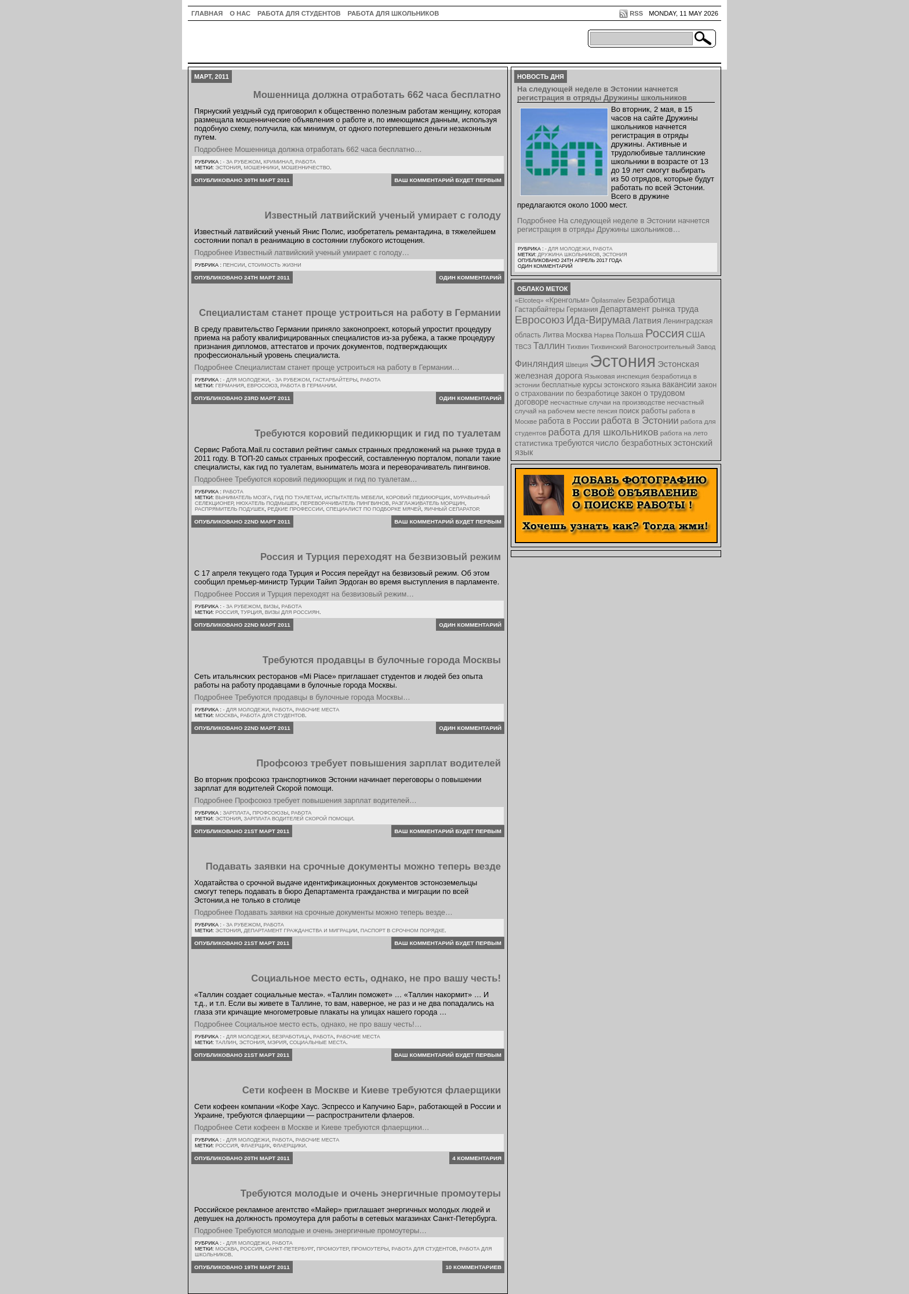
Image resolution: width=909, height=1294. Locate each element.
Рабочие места (318, 710)
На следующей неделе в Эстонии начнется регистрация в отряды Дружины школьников (602, 93)
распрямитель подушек (229, 509)
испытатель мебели (354, 497)
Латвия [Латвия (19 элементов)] (646, 320)
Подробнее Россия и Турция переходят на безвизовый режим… (304, 594)
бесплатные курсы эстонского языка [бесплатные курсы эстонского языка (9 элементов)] (600, 385)
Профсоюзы (270, 813)
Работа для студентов (298, 13)
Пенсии (234, 265)
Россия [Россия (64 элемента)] (664, 333)
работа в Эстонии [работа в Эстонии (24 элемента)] (640, 420)
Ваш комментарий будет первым (447, 180)
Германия (230, 385)
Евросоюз (262, 385)
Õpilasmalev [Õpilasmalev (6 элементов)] (608, 300)
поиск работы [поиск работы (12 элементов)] (643, 410)
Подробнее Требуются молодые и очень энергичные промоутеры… (310, 1230)
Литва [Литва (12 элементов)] (553, 334)
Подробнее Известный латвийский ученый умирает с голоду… (301, 252)
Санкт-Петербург (290, 1249)
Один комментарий (470, 277)
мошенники (261, 167)
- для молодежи (246, 380)
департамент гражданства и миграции (301, 930)
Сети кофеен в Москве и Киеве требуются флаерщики (371, 1090)
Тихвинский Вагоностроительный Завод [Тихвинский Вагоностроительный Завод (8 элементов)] (653, 346)
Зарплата (236, 813)
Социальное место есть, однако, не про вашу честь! (376, 978)
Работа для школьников (393, 13)
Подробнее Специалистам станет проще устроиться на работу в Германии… (327, 367)
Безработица (291, 1036)
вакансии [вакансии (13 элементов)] (679, 384)
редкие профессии (295, 509)
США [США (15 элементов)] (695, 334)
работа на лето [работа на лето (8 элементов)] (684, 433)
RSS (636, 13)
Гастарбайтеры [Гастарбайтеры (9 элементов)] (540, 310)
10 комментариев (473, 1267)
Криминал (278, 162)
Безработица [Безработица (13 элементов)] (651, 300)
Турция (251, 612)
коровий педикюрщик (418, 497)
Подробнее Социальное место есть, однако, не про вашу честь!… (308, 1024)
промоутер (332, 1249)
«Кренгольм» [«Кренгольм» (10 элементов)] (568, 300)
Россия (227, 612)
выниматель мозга (243, 497)
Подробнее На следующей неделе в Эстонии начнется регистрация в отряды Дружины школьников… (613, 225)
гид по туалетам (298, 497)
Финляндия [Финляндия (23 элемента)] (539, 363)
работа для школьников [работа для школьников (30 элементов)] (603, 432)
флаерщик (255, 1145)
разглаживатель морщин (428, 503)
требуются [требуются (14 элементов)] (574, 443)
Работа (306, 162)
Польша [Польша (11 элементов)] (629, 334)
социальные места (317, 1042)
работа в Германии (308, 385)
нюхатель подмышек (266, 503)
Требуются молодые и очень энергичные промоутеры (371, 1193)
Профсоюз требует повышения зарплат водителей (378, 763)
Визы (271, 606)
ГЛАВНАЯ (207, 13)
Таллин (226, 1042)
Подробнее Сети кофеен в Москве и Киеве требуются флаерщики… (312, 1127)
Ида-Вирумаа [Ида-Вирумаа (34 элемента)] (598, 320)
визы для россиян (292, 612)
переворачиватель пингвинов (344, 503)
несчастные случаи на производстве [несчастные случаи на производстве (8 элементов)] (607, 402)
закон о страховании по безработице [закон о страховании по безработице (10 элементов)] (616, 389)
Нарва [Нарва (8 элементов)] (603, 335)
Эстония (228, 167)
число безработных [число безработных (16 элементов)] (633, 443)
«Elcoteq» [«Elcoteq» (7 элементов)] (529, 300)
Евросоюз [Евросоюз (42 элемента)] (540, 320)
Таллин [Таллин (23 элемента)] (549, 345)
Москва (227, 715)
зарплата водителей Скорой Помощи (299, 819)
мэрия (277, 1042)
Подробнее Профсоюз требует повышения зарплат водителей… (305, 800)
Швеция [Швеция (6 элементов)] (576, 364)
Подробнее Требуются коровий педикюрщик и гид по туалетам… (305, 479)
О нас (240, 13)
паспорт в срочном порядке (403, 930)
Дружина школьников (568, 254)
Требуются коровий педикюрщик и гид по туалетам (377, 433)
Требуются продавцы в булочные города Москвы (382, 660)
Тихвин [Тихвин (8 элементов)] (578, 346)
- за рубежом (241, 162)
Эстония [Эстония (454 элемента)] (623, 360)
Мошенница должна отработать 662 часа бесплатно (377, 94)
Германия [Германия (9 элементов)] (582, 310)
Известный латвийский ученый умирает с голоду (383, 215)
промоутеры (369, 1249)
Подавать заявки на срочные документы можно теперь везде (353, 866)
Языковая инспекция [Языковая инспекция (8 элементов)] (616, 376)
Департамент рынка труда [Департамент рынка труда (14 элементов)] (649, 309)
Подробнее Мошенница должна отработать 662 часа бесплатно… (308, 149)
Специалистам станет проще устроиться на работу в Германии (350, 312)
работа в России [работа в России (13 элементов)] (569, 421)
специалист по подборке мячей (373, 509)
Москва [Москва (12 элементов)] (579, 334)
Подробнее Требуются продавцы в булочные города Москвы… (302, 697)
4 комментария (476, 1158)
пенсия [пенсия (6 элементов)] (607, 411)
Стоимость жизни (274, 265)
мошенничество (305, 167)
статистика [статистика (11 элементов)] (533, 443)
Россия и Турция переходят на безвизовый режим (380, 556)
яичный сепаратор (451, 509)
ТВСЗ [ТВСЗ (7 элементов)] (523, 346)
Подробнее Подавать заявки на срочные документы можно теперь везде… (323, 912)
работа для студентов (272, 715)
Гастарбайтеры (335, 380)
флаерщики (289, 1145)
